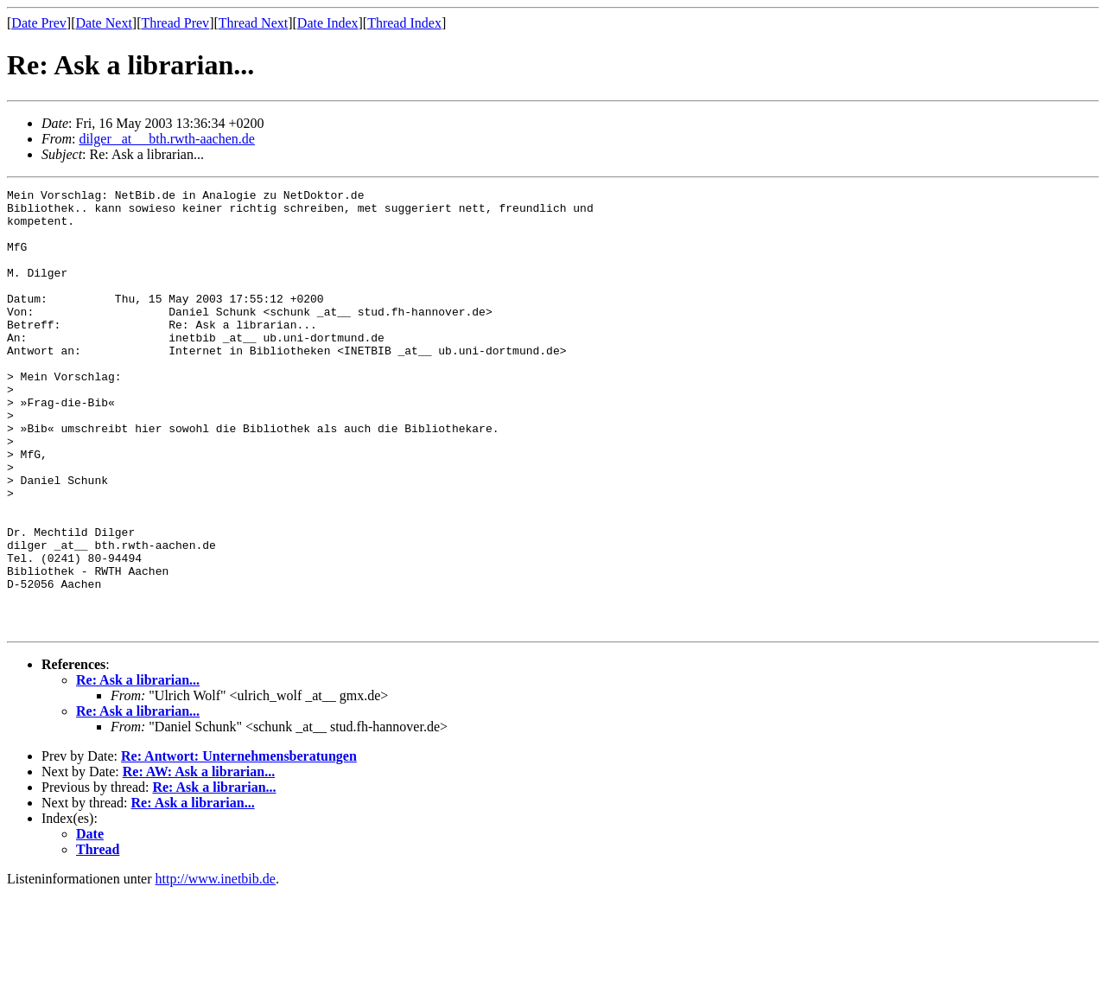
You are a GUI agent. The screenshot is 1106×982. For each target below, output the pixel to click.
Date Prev (39, 23)
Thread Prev (175, 23)
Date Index (328, 23)
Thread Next (253, 23)
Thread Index (404, 23)
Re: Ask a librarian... (138, 768)
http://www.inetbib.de (216, 967)
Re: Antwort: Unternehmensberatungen (239, 844)
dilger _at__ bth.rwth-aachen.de (166, 138)
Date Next (104, 23)
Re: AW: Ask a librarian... (199, 859)
